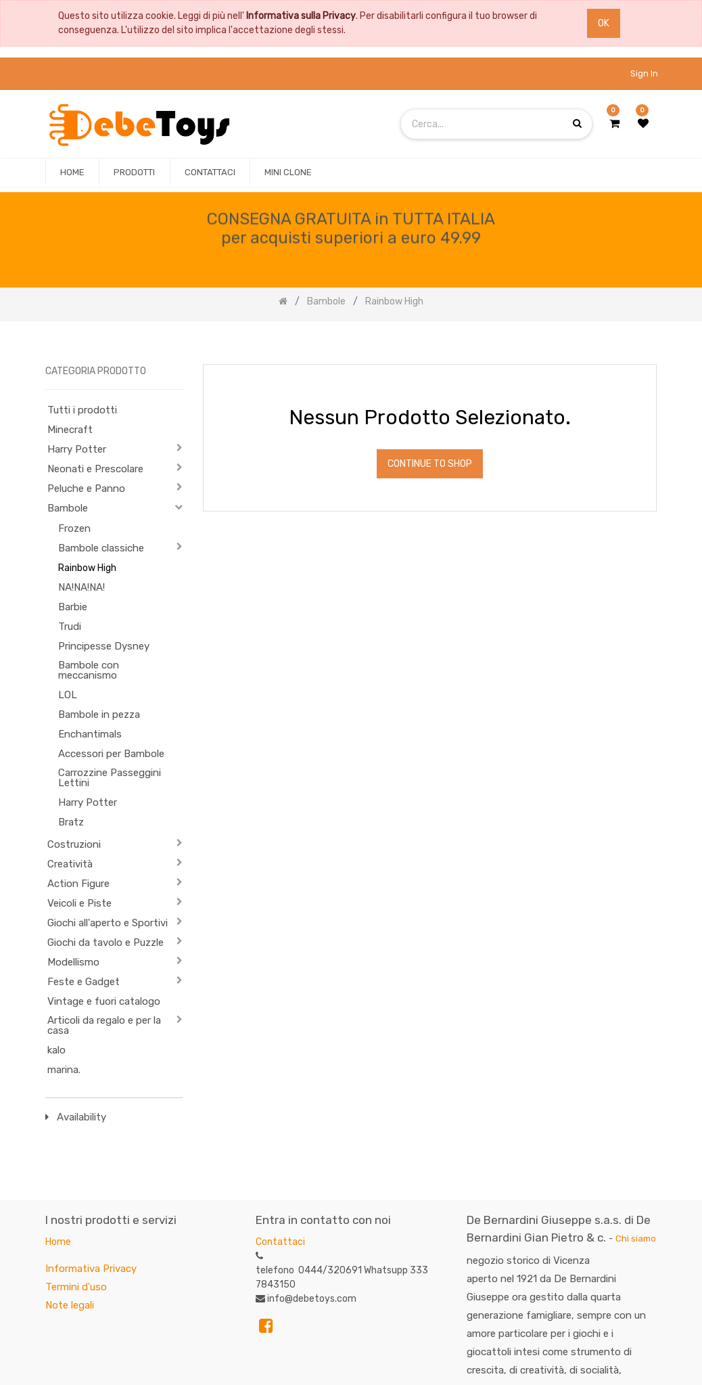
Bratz (71, 822)
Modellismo (73, 962)
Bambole (67, 508)
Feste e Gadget (83, 982)
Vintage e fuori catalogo (103, 1001)
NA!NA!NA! (81, 587)
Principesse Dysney (103, 646)
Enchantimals (90, 734)
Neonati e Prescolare (95, 469)
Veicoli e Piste (79, 903)
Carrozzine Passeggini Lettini (109, 778)
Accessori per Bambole (111, 754)
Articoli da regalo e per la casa (104, 1025)
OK (603, 23)
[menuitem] (72, 172)
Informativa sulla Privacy (301, 16)
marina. (63, 1070)
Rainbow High (87, 568)
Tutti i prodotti (82, 410)
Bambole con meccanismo (88, 670)
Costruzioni (74, 844)
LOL (67, 695)
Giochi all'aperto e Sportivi (107, 923)
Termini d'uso (76, 1287)
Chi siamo (635, 1238)
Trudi (69, 626)
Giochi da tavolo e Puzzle (105, 942)
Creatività (70, 864)
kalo (56, 1050)
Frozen (74, 528)
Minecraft (70, 430)
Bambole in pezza (99, 714)
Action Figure (78, 884)
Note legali (69, 1305)
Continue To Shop (430, 464)
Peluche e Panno (86, 488)
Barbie (72, 607)
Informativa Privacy (91, 1269)
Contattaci (280, 1242)
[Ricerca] (646, 343)
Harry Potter (76, 449)
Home (58, 1242)
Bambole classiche (101, 548)
